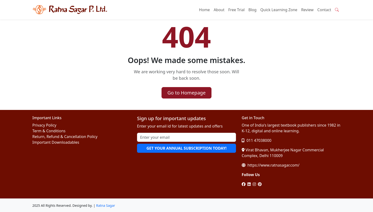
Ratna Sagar (105, 205)
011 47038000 (256, 140)
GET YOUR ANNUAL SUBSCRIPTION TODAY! (186, 148)
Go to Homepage (186, 92)
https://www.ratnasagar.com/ (270, 165)
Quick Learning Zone (278, 9)
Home (204, 9)
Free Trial (236, 9)
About (219, 9)
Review (307, 9)
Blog (252, 9)
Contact (324, 9)
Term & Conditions (48, 130)
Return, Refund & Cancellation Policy (65, 136)
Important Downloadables (55, 142)
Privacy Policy (44, 125)
